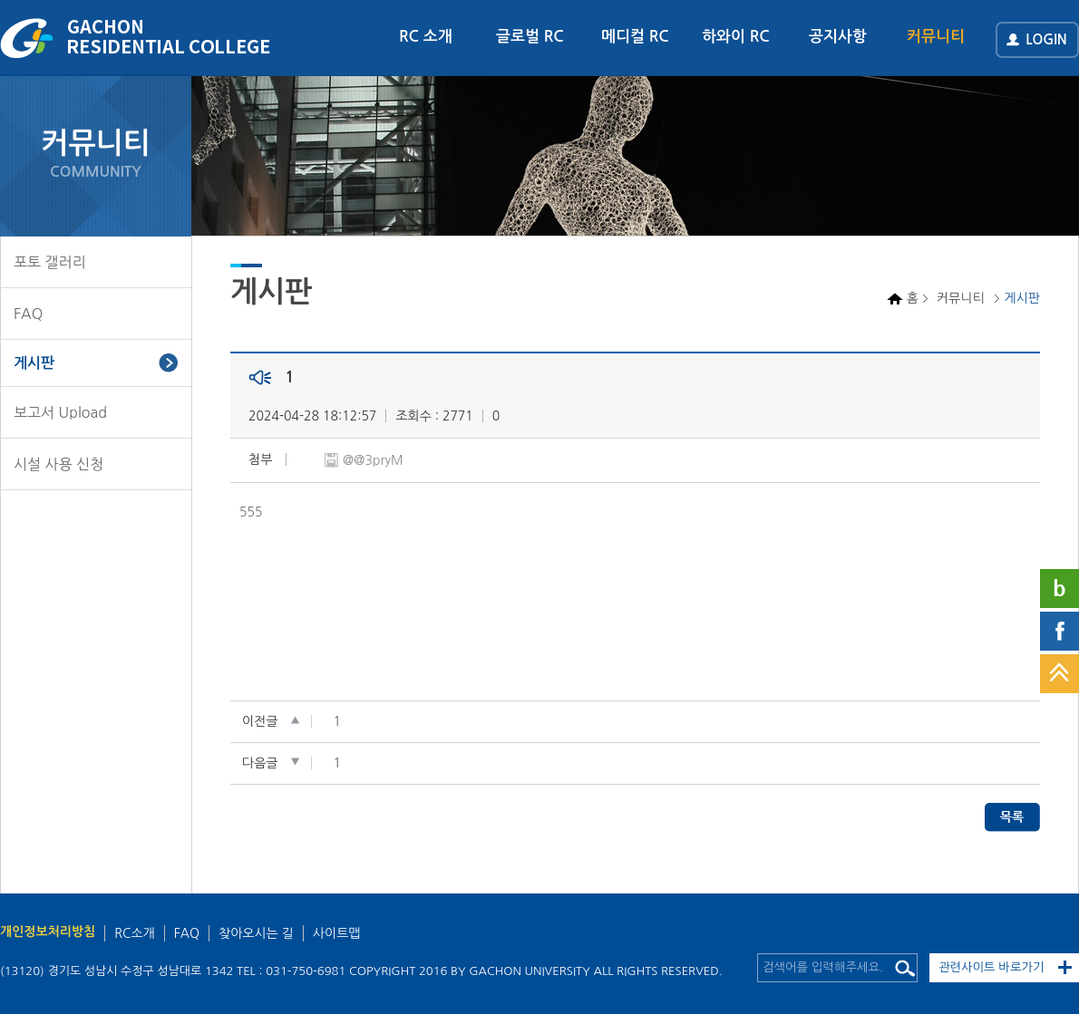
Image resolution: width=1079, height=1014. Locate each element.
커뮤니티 (936, 36)
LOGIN (1046, 39)
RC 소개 (425, 36)
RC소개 (134, 933)
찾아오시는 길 (256, 933)
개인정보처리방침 (47, 931)
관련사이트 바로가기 (991, 967)
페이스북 (1059, 631)
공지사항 (838, 36)
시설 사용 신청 (58, 464)
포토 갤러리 (50, 262)
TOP (1059, 673)
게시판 (34, 363)
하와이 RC (736, 36)
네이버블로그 (1059, 588)
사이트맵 (337, 933)
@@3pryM (373, 460)
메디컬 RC (635, 36)
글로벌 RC (530, 36)
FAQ (28, 313)
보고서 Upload (60, 412)
